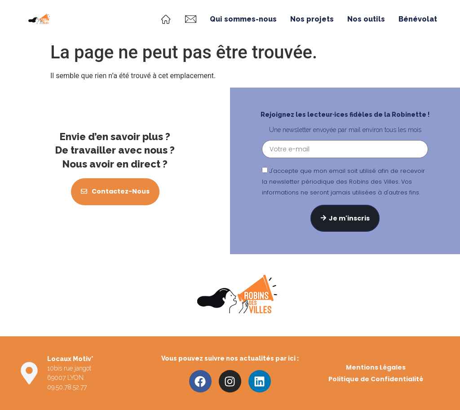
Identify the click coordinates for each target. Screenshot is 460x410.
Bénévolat (417, 19)
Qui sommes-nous (243, 19)
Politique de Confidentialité (375, 379)
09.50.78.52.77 (67, 387)
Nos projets (312, 19)
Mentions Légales (376, 367)
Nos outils (366, 19)
